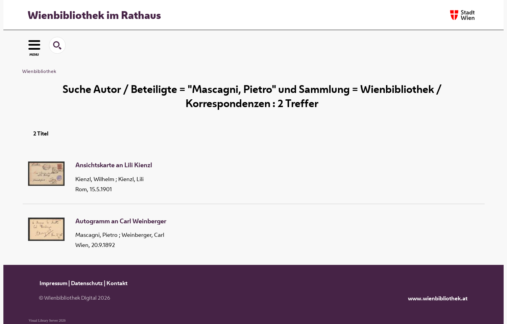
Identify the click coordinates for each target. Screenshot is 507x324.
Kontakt (116, 283)
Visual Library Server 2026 (47, 320)
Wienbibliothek (39, 71)
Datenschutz (87, 283)
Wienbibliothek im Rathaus (94, 15)
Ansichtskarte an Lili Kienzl (113, 165)
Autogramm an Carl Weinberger (120, 221)
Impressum (53, 283)
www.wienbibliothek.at (437, 298)
